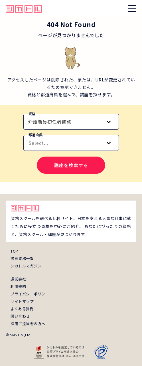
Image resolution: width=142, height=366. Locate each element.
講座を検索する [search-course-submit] (71, 165)
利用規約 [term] (18, 286)
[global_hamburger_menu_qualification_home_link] (24, 8)
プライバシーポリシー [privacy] (30, 294)
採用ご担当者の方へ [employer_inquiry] (28, 323)
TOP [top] (14, 251)
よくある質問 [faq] (22, 308)
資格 (32, 113)
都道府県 (36, 134)
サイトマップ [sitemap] (22, 301)
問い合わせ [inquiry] (20, 316)
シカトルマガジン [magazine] (26, 266)
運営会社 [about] (18, 279)
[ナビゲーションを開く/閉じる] (132, 8)
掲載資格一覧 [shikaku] (22, 258)
